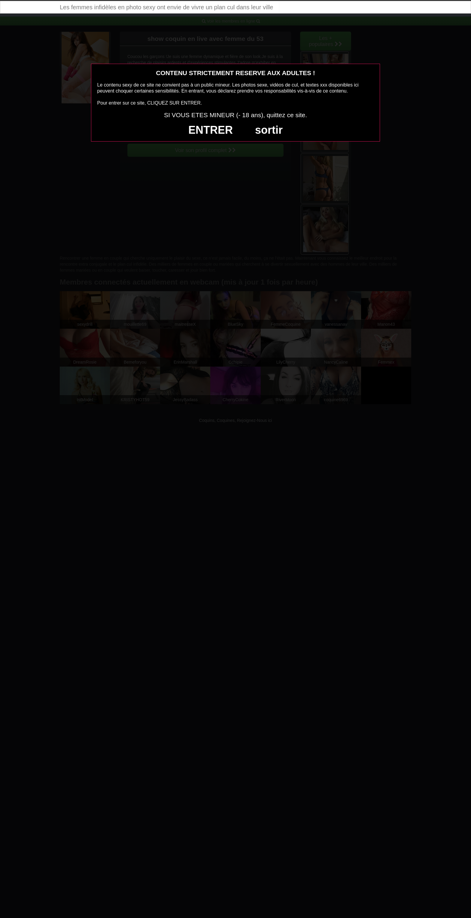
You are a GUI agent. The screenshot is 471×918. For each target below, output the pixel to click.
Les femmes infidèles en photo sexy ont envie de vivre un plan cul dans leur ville (166, 7)
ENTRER (210, 130)
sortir (269, 130)
